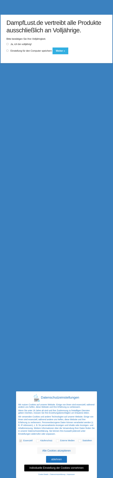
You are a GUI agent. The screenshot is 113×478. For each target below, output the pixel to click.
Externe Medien (65, 440)
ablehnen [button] (56, 458)
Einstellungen (24, 433)
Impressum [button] (71, 474)
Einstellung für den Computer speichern (29, 51)
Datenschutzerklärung (38, 430)
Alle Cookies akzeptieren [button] (56, 450)
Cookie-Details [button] (43, 474)
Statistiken (85, 440)
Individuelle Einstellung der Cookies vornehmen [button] (56, 467)
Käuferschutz (44, 440)
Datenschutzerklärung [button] (58, 474)
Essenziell (26, 440)
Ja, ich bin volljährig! (19, 44)
